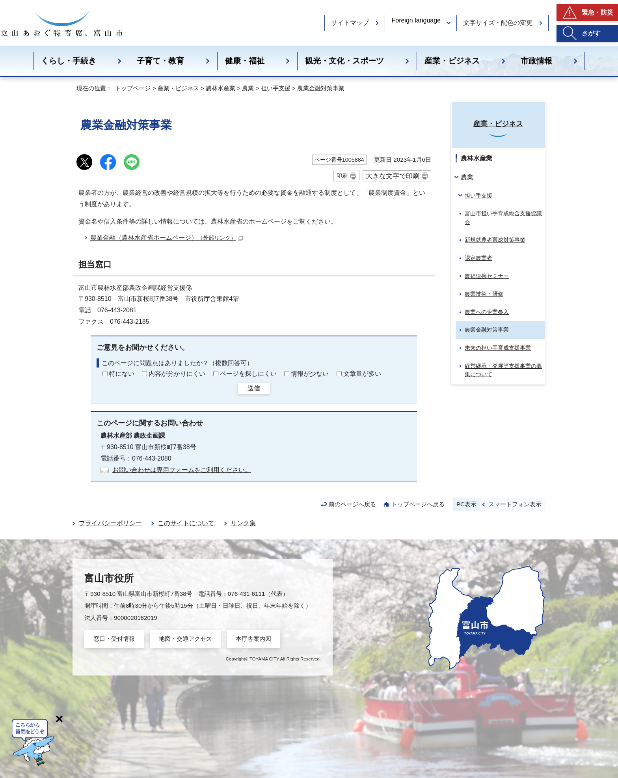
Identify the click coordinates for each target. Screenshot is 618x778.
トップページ (133, 88)
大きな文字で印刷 (392, 176)
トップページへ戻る (418, 504)
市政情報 (536, 60)
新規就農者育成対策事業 (495, 240)
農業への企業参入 (487, 312)
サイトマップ (350, 22)
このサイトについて (186, 523)
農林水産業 (220, 88)
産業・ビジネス (452, 60)
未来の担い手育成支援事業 (498, 348)
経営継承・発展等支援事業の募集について (503, 370)
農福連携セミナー (487, 276)
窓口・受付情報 (114, 638)
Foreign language (416, 20)
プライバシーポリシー (110, 523)
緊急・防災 (597, 12)
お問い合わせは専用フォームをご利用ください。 (181, 469)
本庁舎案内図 (253, 638)
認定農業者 (478, 258)
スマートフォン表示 (515, 504)
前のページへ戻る (352, 504)
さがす (591, 33)
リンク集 (243, 523)
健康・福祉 (244, 60)
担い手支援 (275, 88)
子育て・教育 (160, 60)
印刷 (342, 175)
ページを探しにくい (248, 373)
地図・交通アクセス (185, 638)
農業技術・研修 (484, 294)
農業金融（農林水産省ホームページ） (166, 237)
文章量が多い (362, 373)
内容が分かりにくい (177, 373)
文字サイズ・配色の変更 (497, 22)
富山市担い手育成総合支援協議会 (503, 217)
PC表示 (466, 504)
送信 (254, 388)
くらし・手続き (68, 60)
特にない (121, 373)
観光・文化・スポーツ (344, 60)
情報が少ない (310, 373)
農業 (248, 88)
